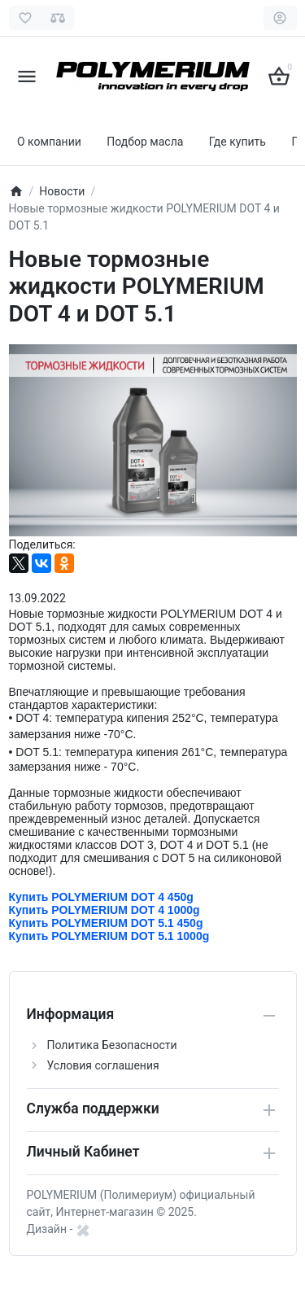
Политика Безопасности (112, 1045)
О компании (49, 141)
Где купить (237, 141)
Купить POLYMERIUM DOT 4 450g (103, 896)
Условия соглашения (103, 1065)
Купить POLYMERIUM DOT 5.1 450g (106, 922)
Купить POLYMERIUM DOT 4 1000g (104, 909)
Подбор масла (145, 141)
